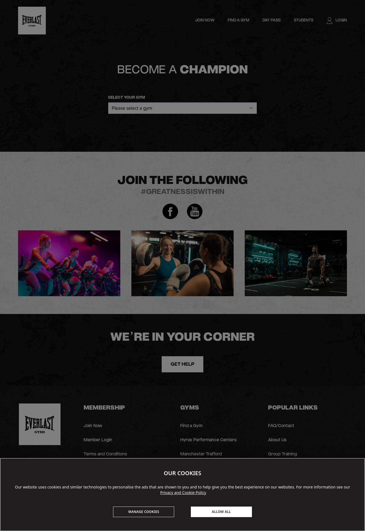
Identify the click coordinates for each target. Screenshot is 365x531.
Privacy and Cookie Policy (183, 492)
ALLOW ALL (221, 511)
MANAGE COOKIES (143, 511)
